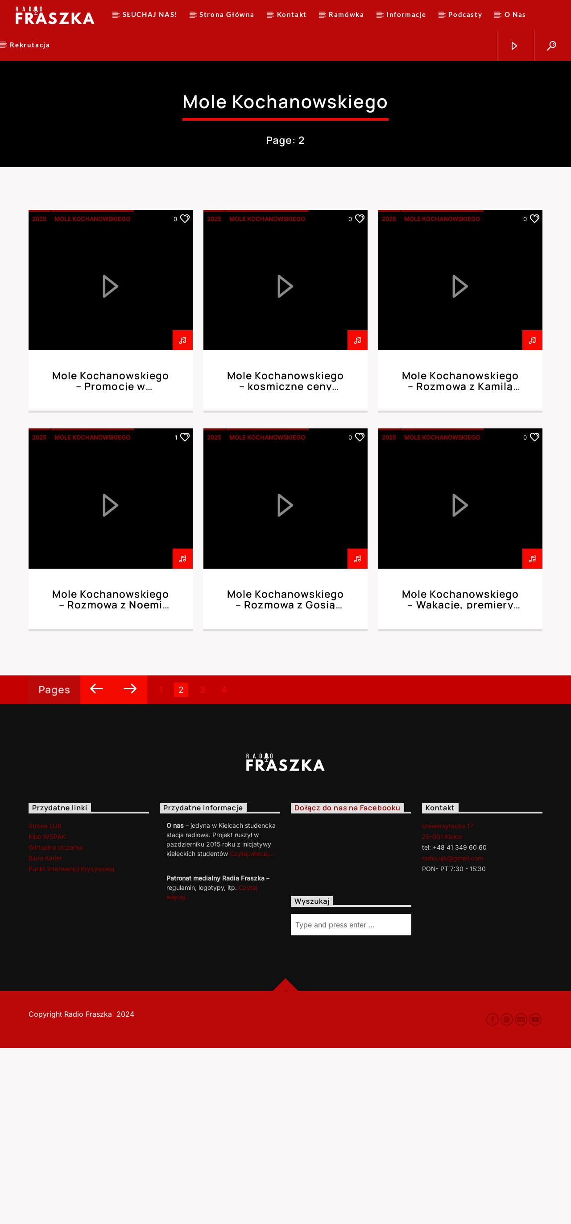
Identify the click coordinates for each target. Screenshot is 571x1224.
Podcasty (465, 14)
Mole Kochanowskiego (92, 394)
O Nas (515, 14)
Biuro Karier (45, 1034)
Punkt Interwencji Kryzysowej (71, 1044)
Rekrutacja (30, 45)
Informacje (406, 14)
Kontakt (292, 14)
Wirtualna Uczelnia (56, 1023)
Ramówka (346, 14)
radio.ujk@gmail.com (452, 1034)
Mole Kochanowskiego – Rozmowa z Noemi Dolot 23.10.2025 (111, 780)
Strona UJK (45, 1002)
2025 (39, 394)
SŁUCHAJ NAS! (150, 14)
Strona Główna (227, 14)
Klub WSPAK (47, 1012)
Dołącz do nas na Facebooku (347, 984)
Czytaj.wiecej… (252, 1029)
